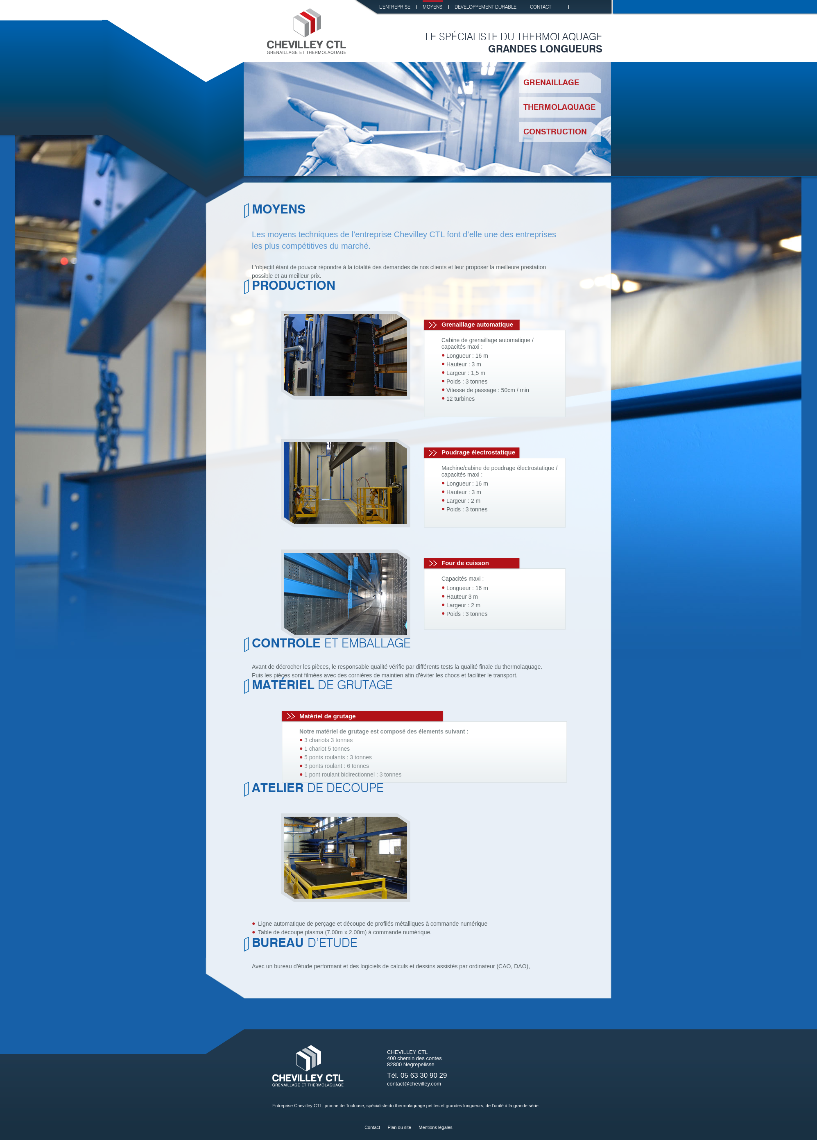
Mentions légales (436, 1127)
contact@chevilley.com (414, 1084)
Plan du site (399, 1127)
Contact (372, 1127)
